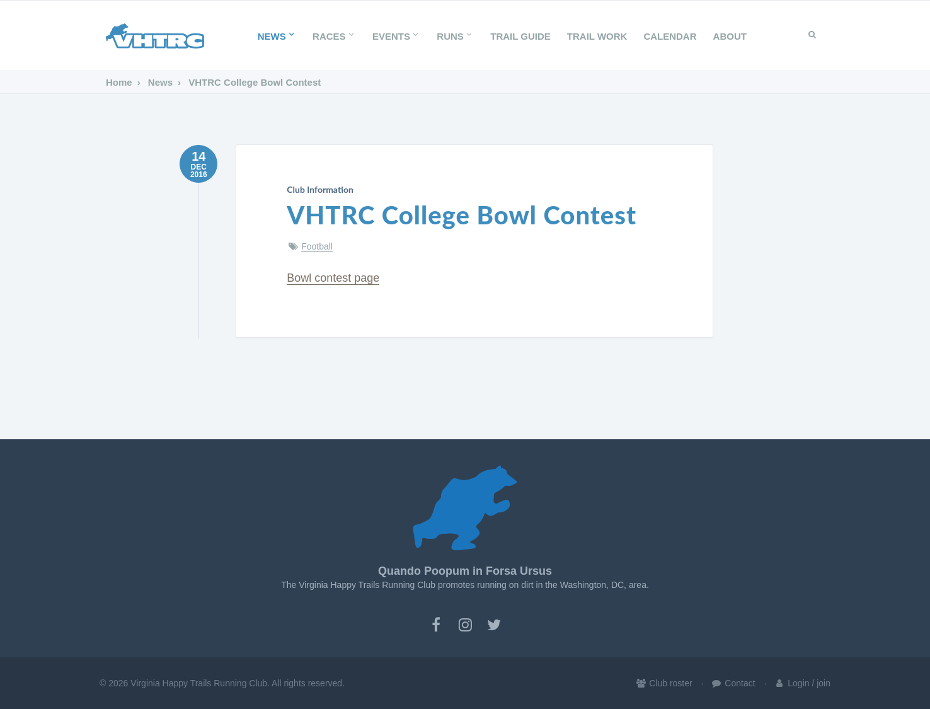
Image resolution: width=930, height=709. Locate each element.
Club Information (320, 189)
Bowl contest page (333, 278)
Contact (733, 683)
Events (396, 36)
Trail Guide (520, 36)
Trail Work (597, 36)
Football (317, 246)
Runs (455, 36)
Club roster (663, 683)
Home (119, 82)
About (730, 36)
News (277, 36)
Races (334, 36)
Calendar (669, 36)
